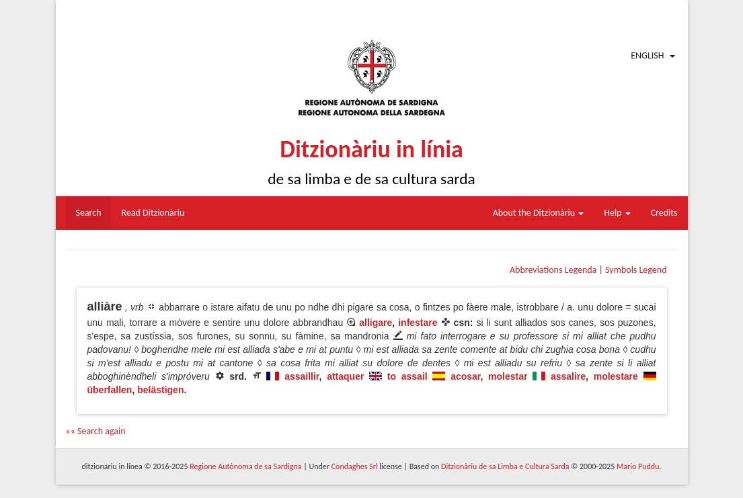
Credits (664, 212)
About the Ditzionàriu (538, 212)
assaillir (301, 376)
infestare (417, 322)
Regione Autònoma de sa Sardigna (245, 466)
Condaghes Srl (354, 466)
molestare (616, 376)
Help (617, 212)
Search (89, 212)
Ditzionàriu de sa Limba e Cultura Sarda (505, 466)
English (647, 55)
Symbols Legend (635, 270)
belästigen (160, 389)
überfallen (109, 389)
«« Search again (96, 431)
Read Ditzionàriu (153, 212)
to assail (407, 376)
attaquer (345, 376)
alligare (375, 322)
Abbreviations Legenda (553, 270)
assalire (568, 376)
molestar (507, 376)
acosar (465, 376)
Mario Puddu (638, 466)
